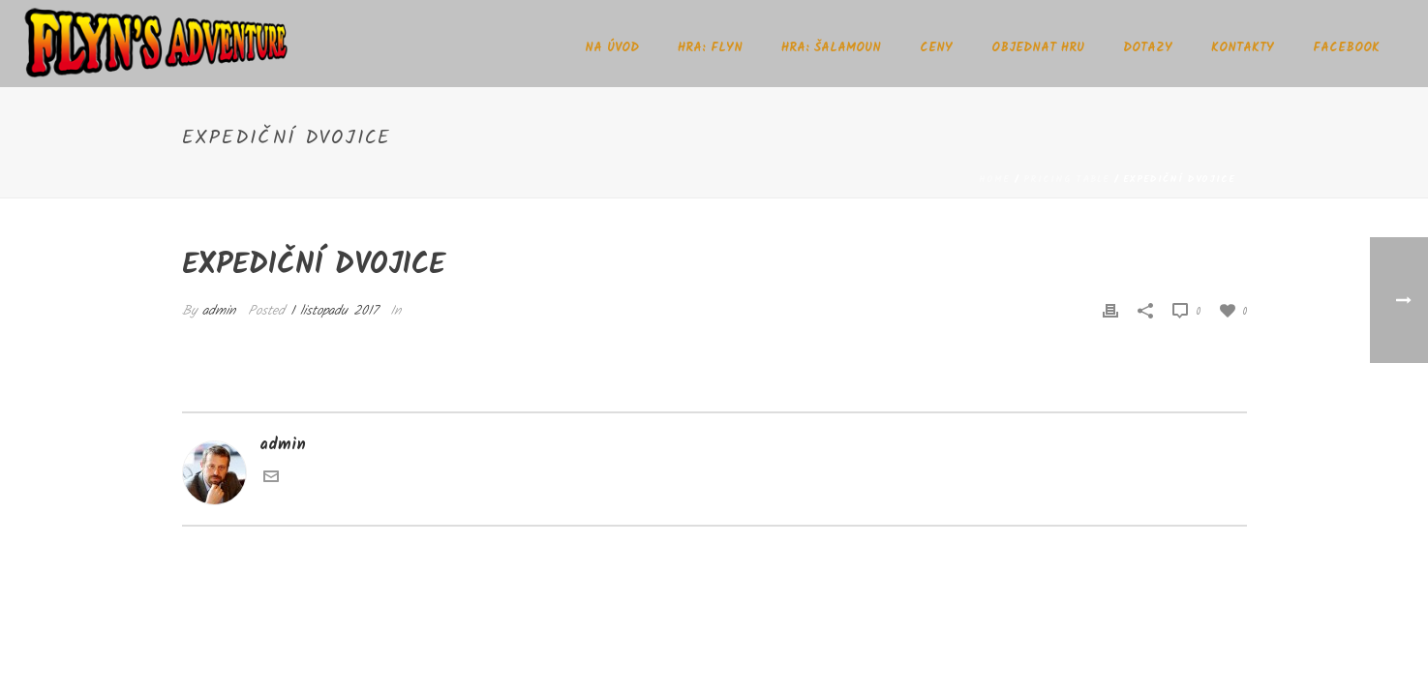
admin (218, 310)
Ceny (936, 48)
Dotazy (1147, 48)
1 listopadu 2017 (334, 310)
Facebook (1346, 48)
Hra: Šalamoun (831, 48)
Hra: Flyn (710, 48)
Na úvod (612, 48)
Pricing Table (1066, 179)
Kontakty (1242, 48)
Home (994, 179)
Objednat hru (1037, 48)
